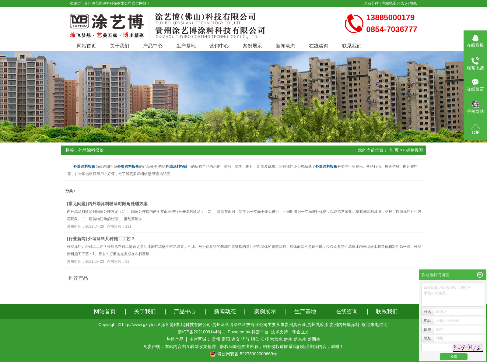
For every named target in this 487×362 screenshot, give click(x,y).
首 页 (394, 150)
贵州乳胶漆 (317, 324)
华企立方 (300, 331)
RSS (403, 3)
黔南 (288, 339)
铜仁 (255, 339)
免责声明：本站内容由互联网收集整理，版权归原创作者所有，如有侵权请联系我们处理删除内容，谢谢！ (243, 346)
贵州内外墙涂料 (344, 324)
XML (413, 3)
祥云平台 (259, 331)
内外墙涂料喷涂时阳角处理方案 (118, 203)
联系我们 (352, 45)
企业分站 (371, 3)
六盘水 (276, 339)
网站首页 (86, 45)
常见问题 (77, 203)
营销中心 (219, 45)
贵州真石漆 (295, 324)
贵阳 (226, 339)
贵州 (216, 339)
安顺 (264, 339)
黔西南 (314, 339)
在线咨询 (318, 45)
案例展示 (252, 45)
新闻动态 (285, 45)
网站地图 (389, 3)
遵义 (235, 339)
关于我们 (119, 45)
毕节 (245, 339)
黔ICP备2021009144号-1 (201, 331)
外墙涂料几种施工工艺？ (111, 238)
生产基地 (186, 45)
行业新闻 (77, 238)
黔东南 (300, 339)
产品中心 (153, 45)
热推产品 (175, 339)
